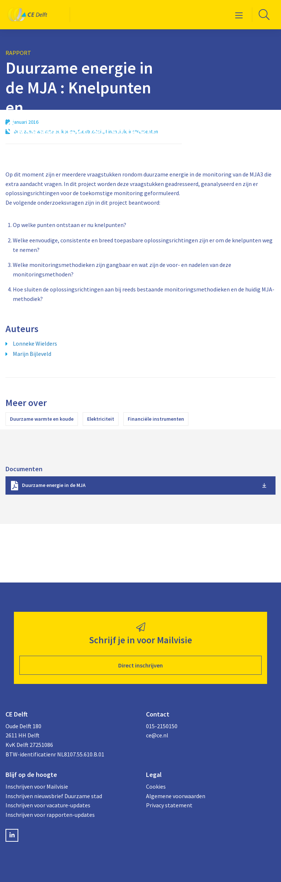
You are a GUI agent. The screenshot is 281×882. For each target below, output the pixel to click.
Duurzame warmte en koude (42, 419)
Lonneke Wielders (35, 343)
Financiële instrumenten (156, 419)
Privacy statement (169, 805)
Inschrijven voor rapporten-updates (50, 814)
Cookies (156, 786)
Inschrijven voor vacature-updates (47, 805)
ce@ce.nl (157, 735)
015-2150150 (161, 726)
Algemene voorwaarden (175, 796)
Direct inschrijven (140, 665)
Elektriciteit (100, 419)
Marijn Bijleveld (32, 353)
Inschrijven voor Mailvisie (36, 786)
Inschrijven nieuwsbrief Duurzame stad (53, 796)
